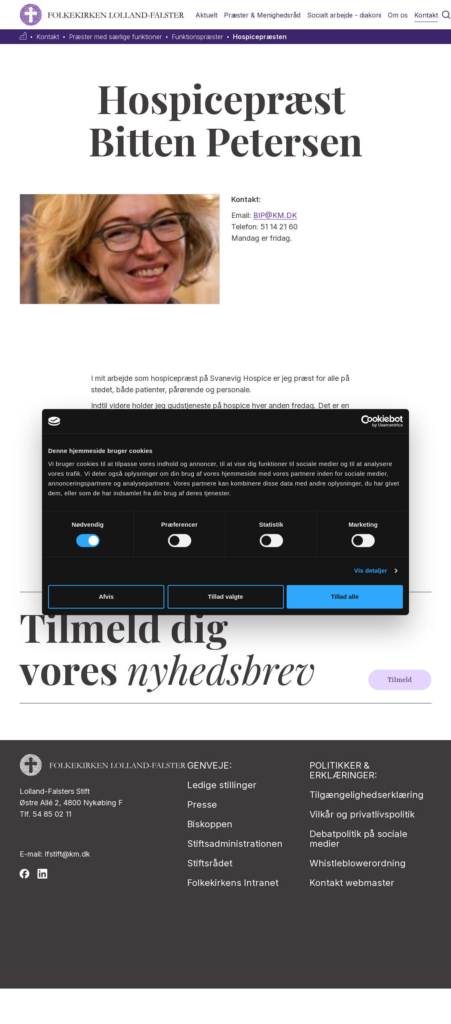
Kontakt (426, 15)
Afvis (106, 596)
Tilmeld (400, 679)
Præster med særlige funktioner (115, 37)
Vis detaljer (370, 570)
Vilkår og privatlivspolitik (362, 814)
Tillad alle (344, 596)
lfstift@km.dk (67, 854)
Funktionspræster (197, 37)
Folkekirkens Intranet (233, 883)
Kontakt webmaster (352, 883)
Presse (202, 804)
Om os (398, 15)
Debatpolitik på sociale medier (358, 838)
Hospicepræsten (260, 37)
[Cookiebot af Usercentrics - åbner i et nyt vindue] (367, 421)
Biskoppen (209, 824)
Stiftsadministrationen (235, 843)
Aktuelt (206, 15)
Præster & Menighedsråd (262, 15)
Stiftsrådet (209, 863)
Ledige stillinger (221, 785)
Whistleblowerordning (358, 863)
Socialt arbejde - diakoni (344, 15)
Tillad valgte (225, 596)
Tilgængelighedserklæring (367, 795)
